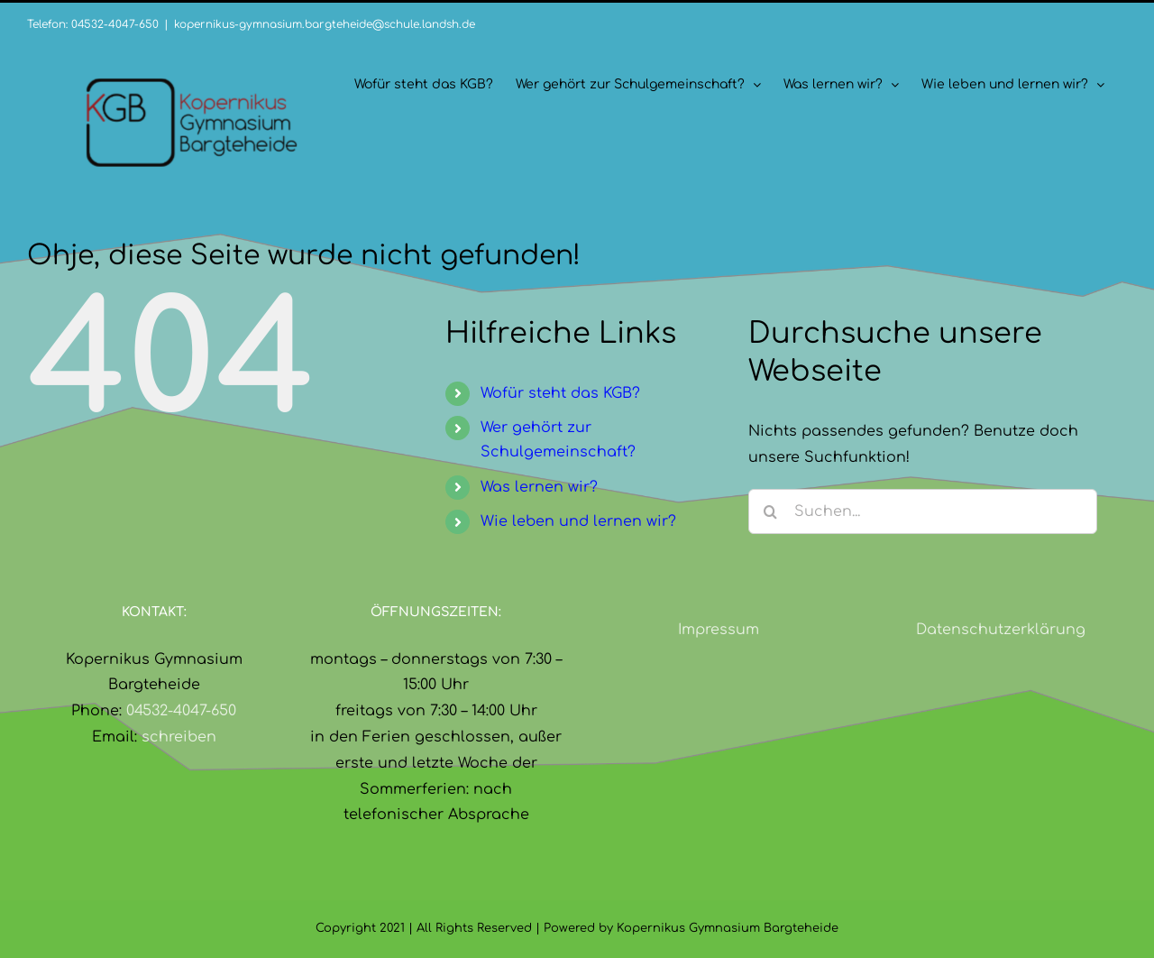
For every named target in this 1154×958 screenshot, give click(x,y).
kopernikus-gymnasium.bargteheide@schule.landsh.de (324, 24)
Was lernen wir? (539, 487)
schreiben (179, 737)
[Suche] (770, 511)
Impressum (718, 630)
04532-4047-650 (181, 711)
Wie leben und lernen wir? (578, 521)
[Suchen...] (922, 511)
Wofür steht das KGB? (560, 393)
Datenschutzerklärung (1000, 630)
